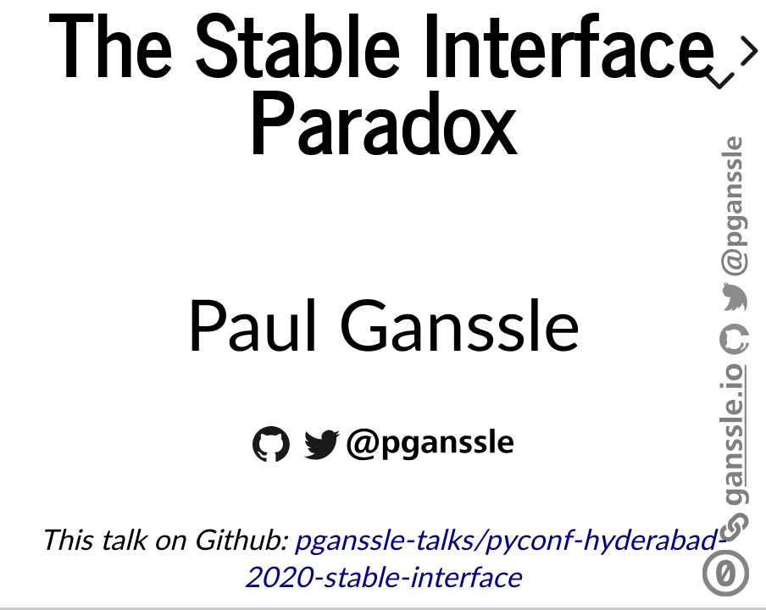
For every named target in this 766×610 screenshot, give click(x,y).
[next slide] (746, 51)
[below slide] (719, 84)
